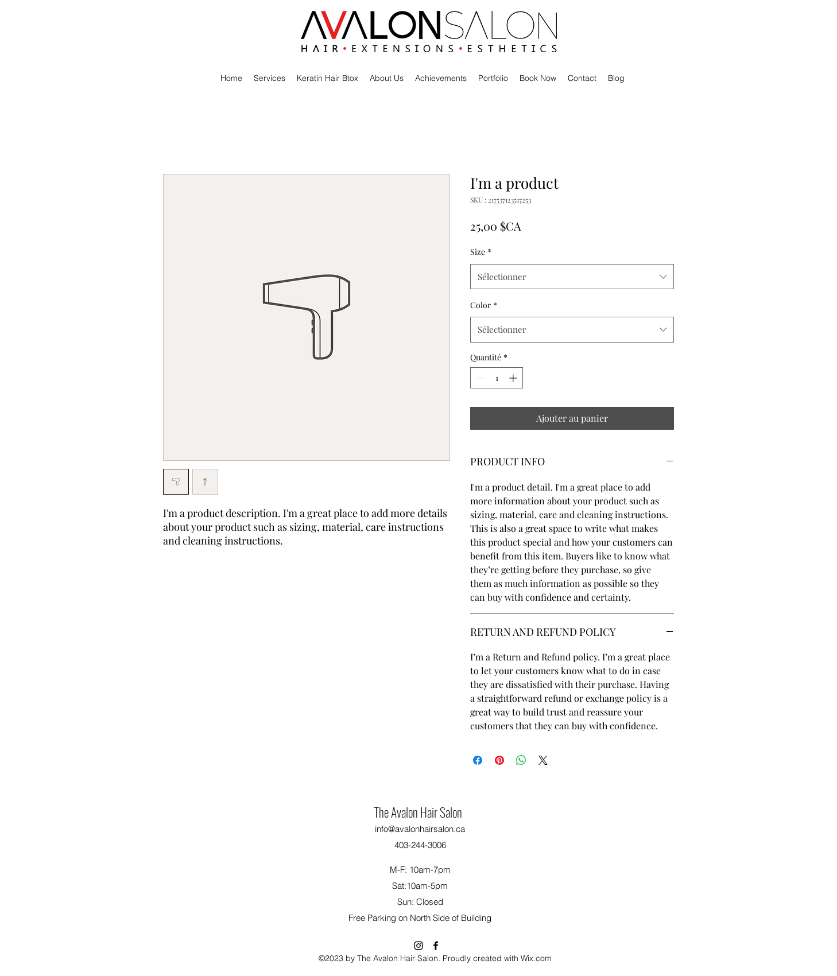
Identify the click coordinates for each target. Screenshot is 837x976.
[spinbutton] (496, 378)
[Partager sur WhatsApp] (521, 760)
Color (483, 305)
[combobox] (572, 276)
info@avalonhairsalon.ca (420, 828)
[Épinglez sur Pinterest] (499, 760)
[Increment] (514, 378)
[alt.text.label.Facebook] (435, 945)
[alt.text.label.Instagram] (418, 945)
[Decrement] (479, 378)
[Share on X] (543, 760)
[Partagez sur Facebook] (478, 760)
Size (480, 251)
